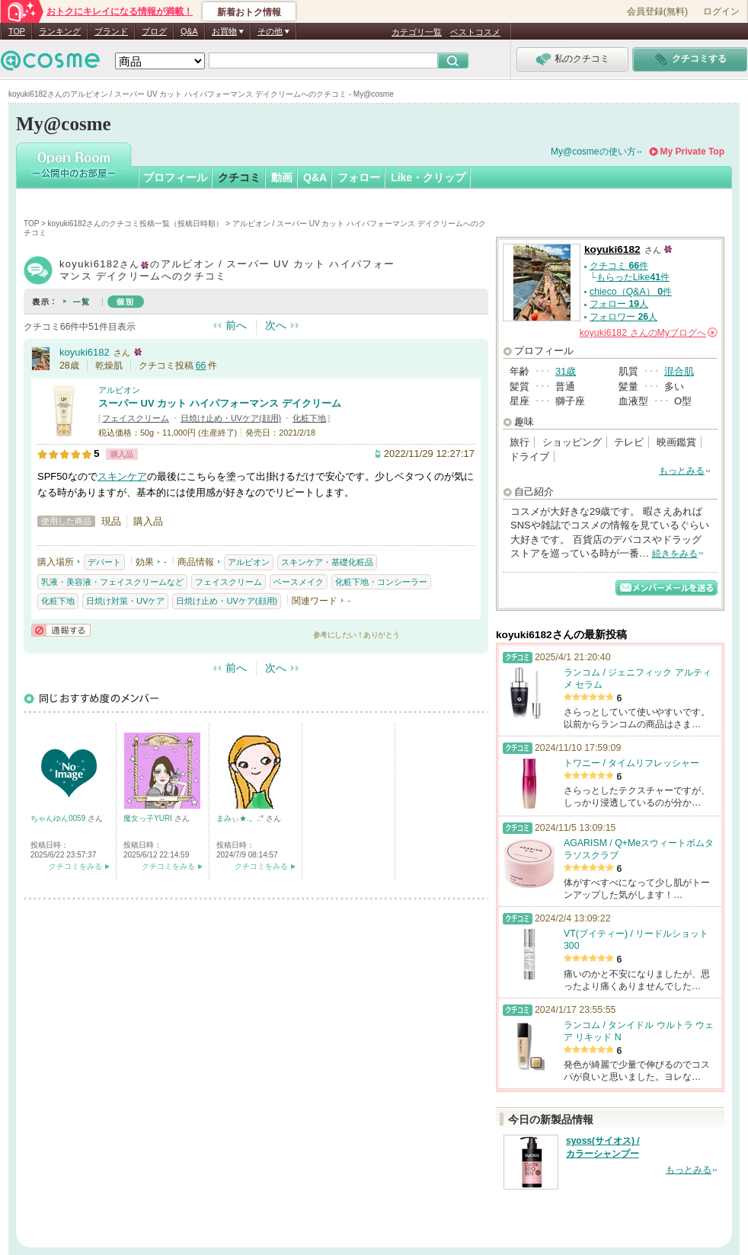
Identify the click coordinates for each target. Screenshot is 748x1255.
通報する (61, 630)
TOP (16, 31)
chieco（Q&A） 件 (631, 291)
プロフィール (175, 177)
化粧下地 (309, 418)
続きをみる (675, 553)
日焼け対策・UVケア (125, 600)
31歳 (565, 371)
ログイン (721, 11)
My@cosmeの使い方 (593, 151)
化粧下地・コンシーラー (381, 581)
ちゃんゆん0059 (59, 818)
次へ (275, 325)
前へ (236, 325)
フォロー (358, 177)
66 (201, 365)
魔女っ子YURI (148, 818)
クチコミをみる (75, 866)
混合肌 (679, 371)
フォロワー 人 (623, 316)
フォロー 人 (619, 304)
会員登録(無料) (657, 11)
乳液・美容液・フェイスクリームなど (112, 581)
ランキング (60, 31)
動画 (281, 177)
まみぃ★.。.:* (241, 818)
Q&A (189, 31)
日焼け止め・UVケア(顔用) (231, 418)
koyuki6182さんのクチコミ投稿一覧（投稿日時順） (136, 223)
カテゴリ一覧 (417, 32)
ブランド (111, 31)
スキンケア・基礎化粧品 (327, 562)
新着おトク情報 (249, 12)
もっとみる (682, 470)
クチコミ (239, 177)
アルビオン (119, 389)
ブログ (154, 31)
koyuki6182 (84, 352)
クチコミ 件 (619, 265)
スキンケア (122, 476)
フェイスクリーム (135, 418)
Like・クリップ (428, 177)
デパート (104, 562)
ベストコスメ (475, 32)
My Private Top (692, 151)
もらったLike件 (633, 277)
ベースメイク (298, 581)
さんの (649, 332)
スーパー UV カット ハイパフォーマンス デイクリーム (219, 403)
